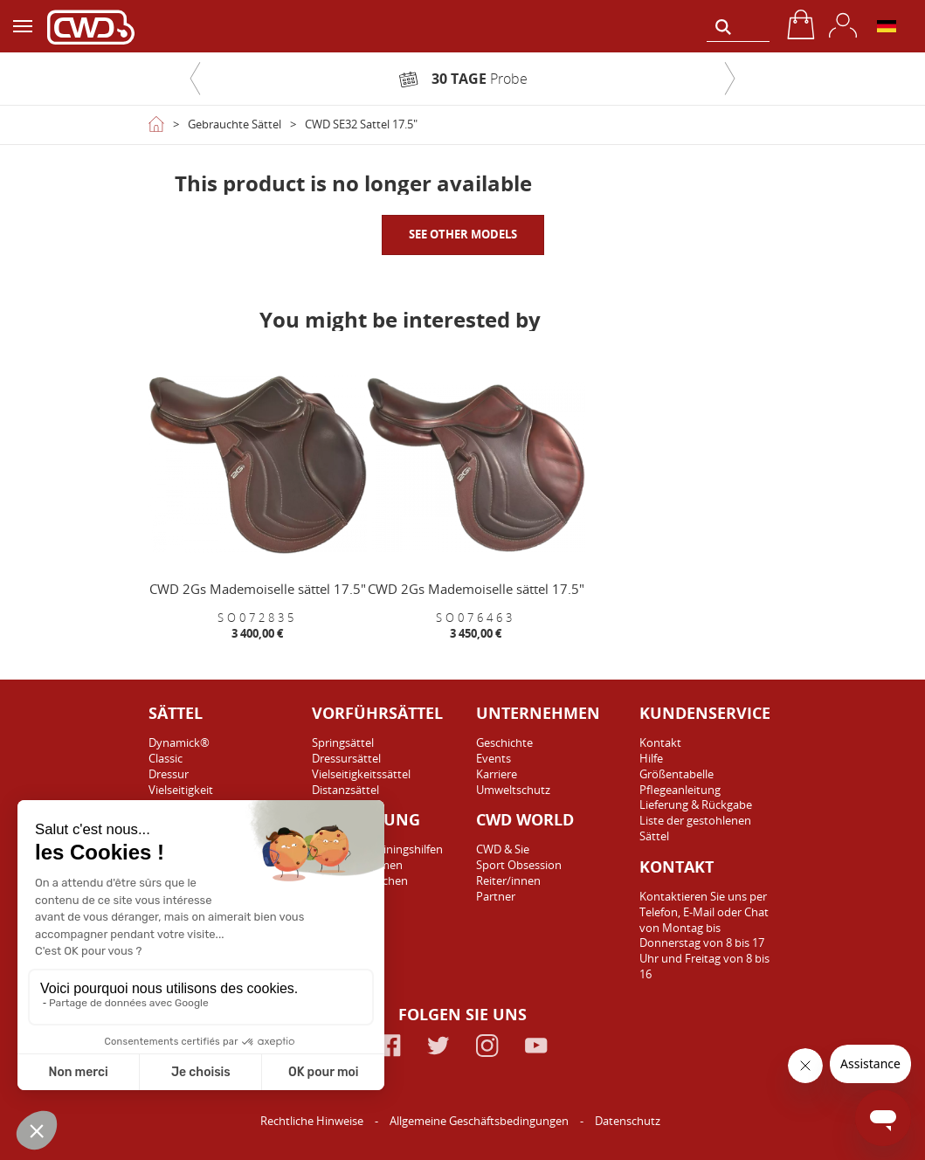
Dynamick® (179, 742)
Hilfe (651, 758)
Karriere (496, 774)
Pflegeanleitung (680, 790)
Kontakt (660, 742)
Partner (495, 896)
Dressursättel (346, 758)
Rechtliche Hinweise (313, 1121)
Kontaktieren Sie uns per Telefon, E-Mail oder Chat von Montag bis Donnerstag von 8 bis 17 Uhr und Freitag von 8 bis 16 (704, 935)
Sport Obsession (519, 865)
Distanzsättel (345, 790)
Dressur (168, 774)
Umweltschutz (513, 790)
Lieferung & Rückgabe (695, 804)
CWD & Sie (502, 849)
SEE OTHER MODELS (463, 234)
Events (493, 758)
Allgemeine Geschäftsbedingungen (480, 1121)
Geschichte (504, 742)
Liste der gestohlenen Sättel (695, 828)
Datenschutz (627, 1121)
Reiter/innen (508, 880)
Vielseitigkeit (180, 790)
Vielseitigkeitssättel (361, 774)
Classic (165, 758)
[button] (195, 78)
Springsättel (343, 742)
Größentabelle (676, 774)
